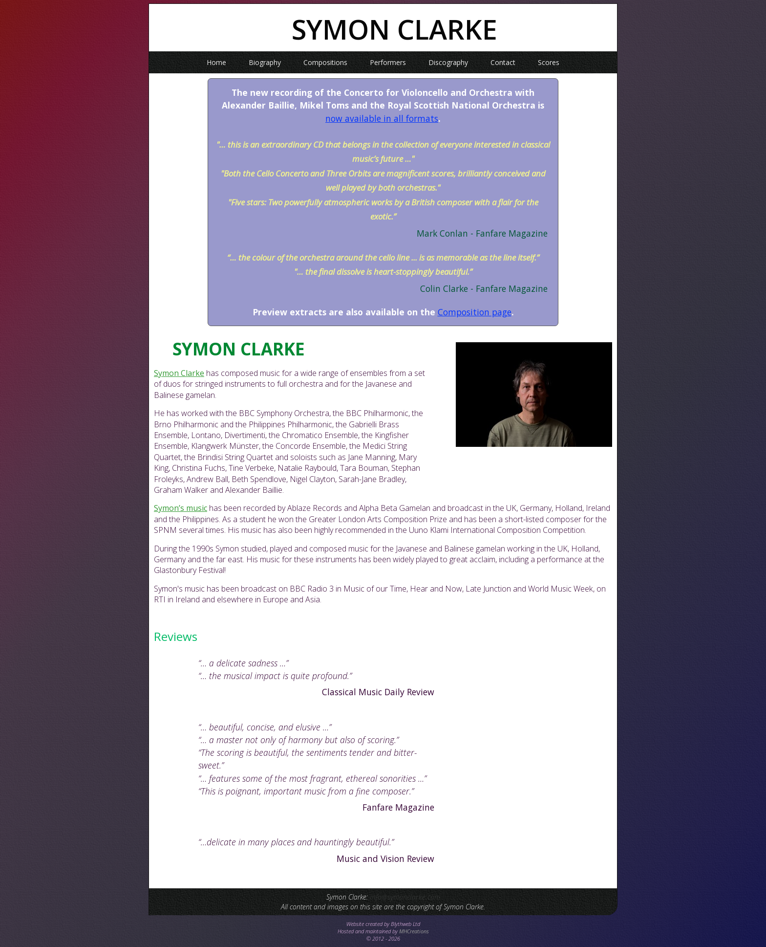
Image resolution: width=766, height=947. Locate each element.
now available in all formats (381, 118)
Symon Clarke (179, 373)
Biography (265, 62)
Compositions (325, 62)
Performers (388, 62)
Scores (548, 62)
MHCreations (414, 931)
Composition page (474, 312)
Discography (448, 62)
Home (216, 62)
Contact (502, 62)
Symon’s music (180, 508)
